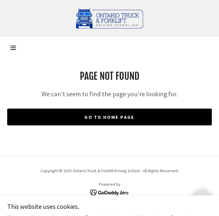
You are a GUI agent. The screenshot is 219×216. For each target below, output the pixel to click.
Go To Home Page (109, 117)
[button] (13, 48)
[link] (109, 18)
